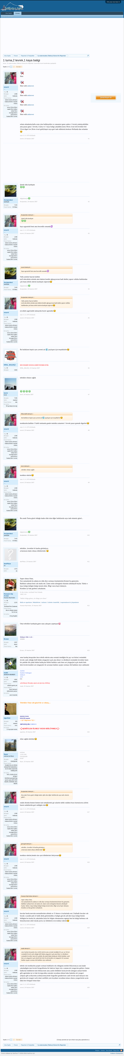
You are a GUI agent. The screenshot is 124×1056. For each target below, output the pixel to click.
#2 (88, 201)
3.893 (15, 370)
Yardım (103, 1050)
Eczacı (6, 639)
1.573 (15, 569)
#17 (88, 812)
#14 (88, 686)
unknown (30, 86)
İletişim (97, 1050)
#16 (88, 761)
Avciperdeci (8, 200)
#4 (88, 289)
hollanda (15, 96)
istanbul (15, 400)
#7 (88, 394)
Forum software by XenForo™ (18, 1053)
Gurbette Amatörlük (53, 602)
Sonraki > (19, 66)
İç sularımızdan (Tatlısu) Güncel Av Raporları (20, 63)
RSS (121, 1050)
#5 (88, 318)
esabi (6, 673)
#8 (88, 430)
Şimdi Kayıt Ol (105, 97)
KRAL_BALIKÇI (10, 365)
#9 (88, 482)
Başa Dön (116, 1050)
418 (16, 721)
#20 (88, 987)
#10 (88, 535)
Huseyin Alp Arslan (8, 595)
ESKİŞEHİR (14, 761)
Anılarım (43, 602)
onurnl (42, 63)
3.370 (15, 602)
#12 (88, 605)
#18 (88, 862)
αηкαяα (15, 723)
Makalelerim (36, 602)
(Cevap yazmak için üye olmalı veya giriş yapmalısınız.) (73, 1039)
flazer (6, 754)
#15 (88, 732)
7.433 (15, 205)
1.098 (15, 94)
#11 (88, 561)
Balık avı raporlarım (26, 602)
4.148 (15, 759)
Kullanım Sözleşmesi (116, 1053)
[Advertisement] (46, 36)
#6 (88, 368)
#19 (88, 927)
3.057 (15, 642)
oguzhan (7, 718)
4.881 (15, 679)
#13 (88, 650)
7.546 (15, 398)
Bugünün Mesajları (8, 16)
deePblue (7, 564)
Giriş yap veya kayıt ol (113, 2)
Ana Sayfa (9, 13)
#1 (88, 138)
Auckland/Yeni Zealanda (10, 606)
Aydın (15, 644)
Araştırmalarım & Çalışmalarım (69, 602)
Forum (18, 13)
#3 (88, 233)
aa (16, 571)
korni (6, 393)
